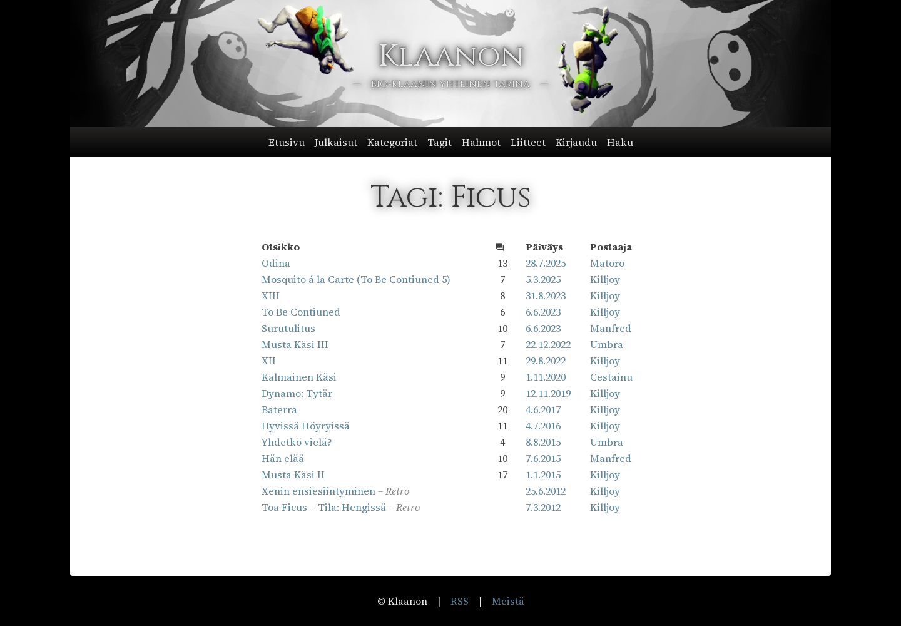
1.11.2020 (546, 377)
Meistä (508, 601)
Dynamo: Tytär (297, 393)
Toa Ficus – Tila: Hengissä (324, 507)
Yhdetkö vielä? (297, 442)
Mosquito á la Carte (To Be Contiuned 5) (356, 279)
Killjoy (605, 279)
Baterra (279, 409)
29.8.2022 (546, 360)
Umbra (606, 344)
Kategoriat (392, 142)
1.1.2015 (543, 474)
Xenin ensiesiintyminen (318, 491)
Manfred (610, 328)
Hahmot (481, 142)
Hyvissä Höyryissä (306, 426)
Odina (276, 263)
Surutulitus (288, 328)
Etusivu (286, 142)
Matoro (607, 263)
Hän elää (283, 458)
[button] (450, 142)
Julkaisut (336, 142)
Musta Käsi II (293, 474)
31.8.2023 (546, 295)
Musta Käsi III (295, 344)
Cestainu (611, 377)
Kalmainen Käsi (299, 377)
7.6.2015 (543, 458)
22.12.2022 (548, 344)
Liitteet (528, 142)
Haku (620, 142)
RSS (459, 601)
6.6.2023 (543, 312)
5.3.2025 (543, 279)
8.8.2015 (543, 442)
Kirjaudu (576, 142)
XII (269, 360)
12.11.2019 (548, 393)
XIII (271, 295)
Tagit (439, 142)
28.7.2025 (546, 263)
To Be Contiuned (301, 312)
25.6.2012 (546, 491)
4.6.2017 (543, 409)
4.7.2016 (543, 426)
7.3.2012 (543, 507)
